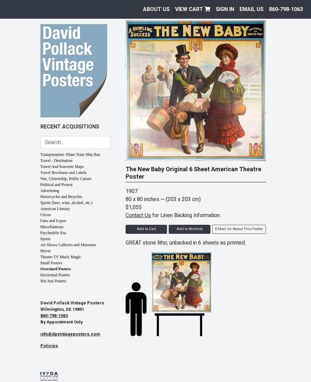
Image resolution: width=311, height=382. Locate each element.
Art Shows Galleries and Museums (68, 245)
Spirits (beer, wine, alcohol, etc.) (66, 202)
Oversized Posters (55, 269)
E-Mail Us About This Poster (239, 229)
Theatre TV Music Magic (60, 257)
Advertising (49, 190)
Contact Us (138, 215)
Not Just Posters (53, 281)
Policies (49, 346)
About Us (156, 9)
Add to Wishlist (189, 229)
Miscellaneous (51, 226)
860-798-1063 (286, 9)
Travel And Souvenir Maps (62, 166)
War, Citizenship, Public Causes (66, 178)
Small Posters (51, 263)
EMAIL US (252, 9)
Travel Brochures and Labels (63, 172)
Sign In (225, 9)
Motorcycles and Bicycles (61, 196)
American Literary (55, 208)
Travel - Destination (56, 160)
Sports (45, 238)
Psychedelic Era (53, 232)
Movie (45, 251)
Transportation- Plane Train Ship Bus (70, 154)
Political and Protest (56, 184)
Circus (45, 214)
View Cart (192, 9)
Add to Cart (146, 229)
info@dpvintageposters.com (70, 334)
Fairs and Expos (53, 220)
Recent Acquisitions (69, 127)
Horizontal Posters (55, 275)
